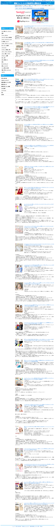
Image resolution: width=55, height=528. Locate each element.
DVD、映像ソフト (5, 59)
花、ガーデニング (5, 63)
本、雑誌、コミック (5, 41)
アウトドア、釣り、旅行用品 (7, 37)
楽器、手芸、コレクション (6, 70)
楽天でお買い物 (30, 0)
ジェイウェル (3, 90)
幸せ (2, 92)
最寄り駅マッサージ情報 (5, 86)
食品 (2, 61)
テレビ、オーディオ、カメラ (7, 39)
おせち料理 (3, 88)
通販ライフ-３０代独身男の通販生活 (27, 3)
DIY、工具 (3, 57)
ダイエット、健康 (5, 55)
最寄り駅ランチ (4, 84)
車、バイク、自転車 (5, 45)
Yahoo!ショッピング (37, 0)
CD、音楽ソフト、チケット (6, 31)
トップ (25, 0)
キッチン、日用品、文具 (6, 49)
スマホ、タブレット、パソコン (7, 43)
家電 (2, 33)
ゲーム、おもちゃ (5, 35)
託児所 (2, 94)
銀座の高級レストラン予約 (46, 0)
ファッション (4, 47)
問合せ (53, 0)
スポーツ (3, 72)
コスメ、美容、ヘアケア (6, 53)
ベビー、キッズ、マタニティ (28, 6)
